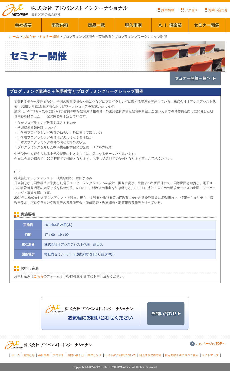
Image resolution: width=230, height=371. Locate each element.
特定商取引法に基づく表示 (181, 355)
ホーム (16, 355)
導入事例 (133, 25)
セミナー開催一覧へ (195, 78)
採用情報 (167, 10)
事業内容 (60, 25)
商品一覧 (96, 25)
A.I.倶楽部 (170, 25)
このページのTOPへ (210, 343)
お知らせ (29, 355)
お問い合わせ (218, 10)
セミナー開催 (206, 25)
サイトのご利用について (120, 355)
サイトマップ (210, 355)
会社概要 (23, 25)
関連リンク (95, 355)
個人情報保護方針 (150, 355)
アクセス (191, 10)
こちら (38, 276)
